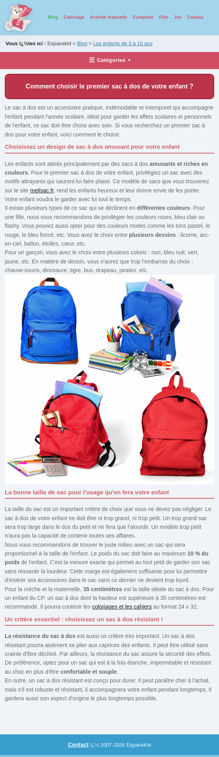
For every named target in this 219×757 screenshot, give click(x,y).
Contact (78, 745)
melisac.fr (42, 190)
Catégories (109, 60)
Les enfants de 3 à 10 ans (123, 43)
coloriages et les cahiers (122, 606)
